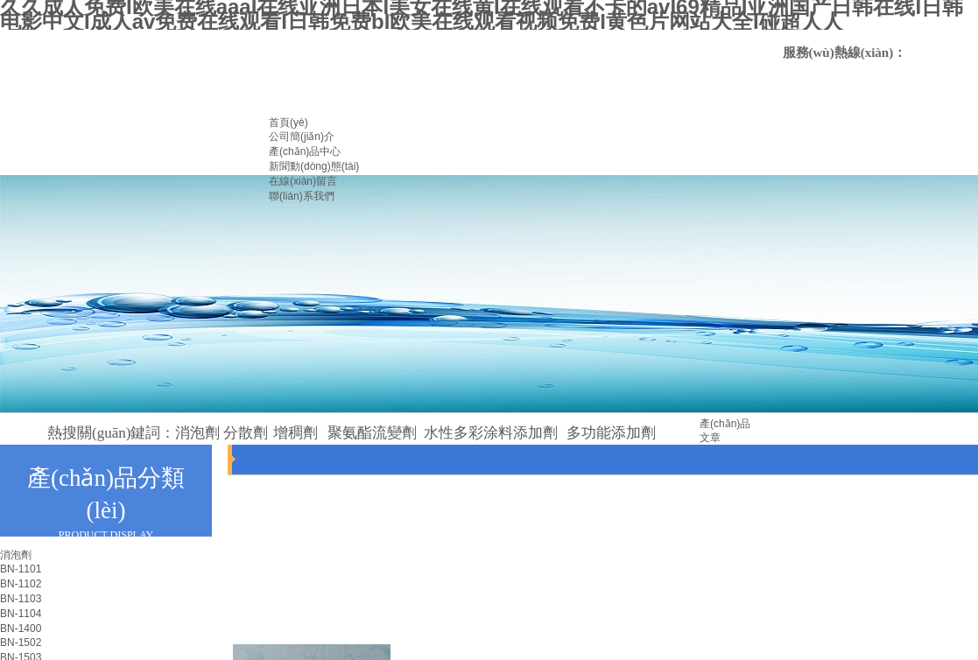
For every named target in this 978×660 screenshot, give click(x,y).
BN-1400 (20, 628)
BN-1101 (20, 569)
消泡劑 (16, 555)
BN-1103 (20, 599)
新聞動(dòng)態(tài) (314, 166)
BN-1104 (20, 613)
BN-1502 (20, 642)
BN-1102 (20, 584)
